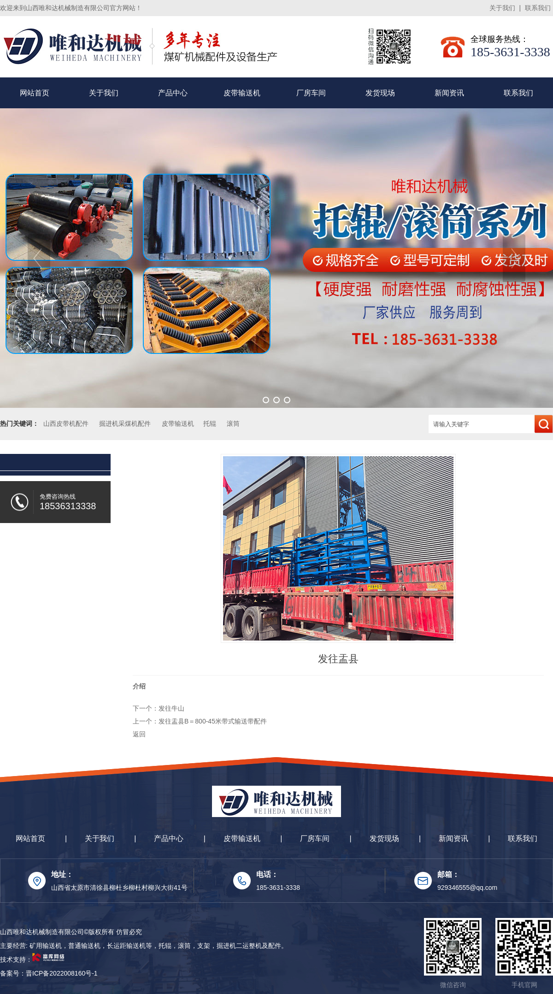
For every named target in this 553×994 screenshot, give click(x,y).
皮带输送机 (242, 93)
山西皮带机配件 (65, 423)
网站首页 (34, 93)
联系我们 (538, 8)
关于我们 (502, 8)
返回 (139, 734)
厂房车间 (311, 93)
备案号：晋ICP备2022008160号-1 (49, 973)
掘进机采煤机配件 (125, 423)
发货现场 (380, 93)
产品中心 (173, 93)
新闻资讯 (449, 93)
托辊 (209, 423)
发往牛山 (171, 708)
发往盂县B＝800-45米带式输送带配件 (213, 721)
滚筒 (233, 423)
